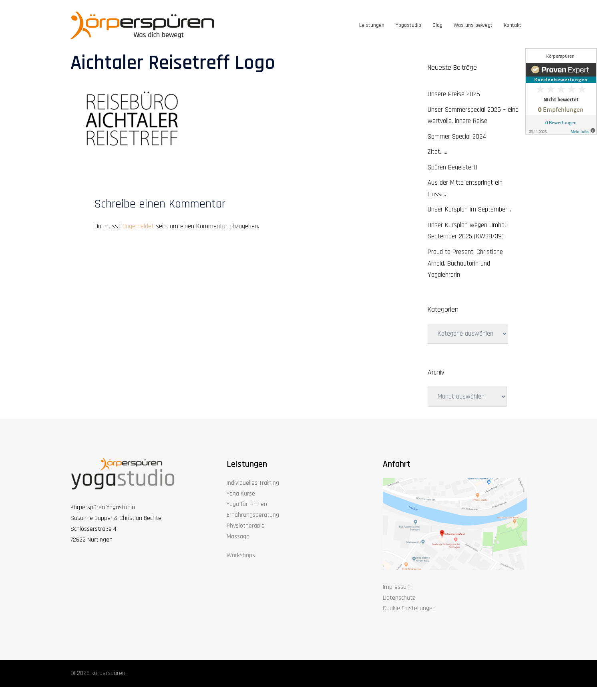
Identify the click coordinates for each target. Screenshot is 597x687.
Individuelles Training (253, 483)
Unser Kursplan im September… (469, 209)
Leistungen (371, 25)
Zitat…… (437, 151)
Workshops (241, 555)
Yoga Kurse (241, 494)
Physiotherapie (246, 526)
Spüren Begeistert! (453, 167)
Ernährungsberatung (253, 515)
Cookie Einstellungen (409, 608)
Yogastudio (408, 25)
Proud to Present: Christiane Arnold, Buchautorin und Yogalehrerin (465, 263)
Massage (238, 536)
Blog (437, 25)
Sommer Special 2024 (457, 136)
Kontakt (512, 25)
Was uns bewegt (473, 25)
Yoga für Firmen (247, 504)
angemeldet (138, 226)
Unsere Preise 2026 (454, 94)
